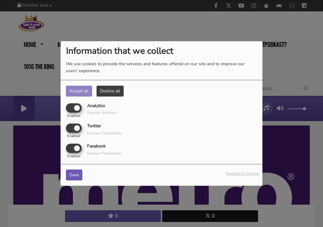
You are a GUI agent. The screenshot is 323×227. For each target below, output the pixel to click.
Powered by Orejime (242, 174)
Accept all (79, 91)
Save (74, 175)
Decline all (110, 91)
